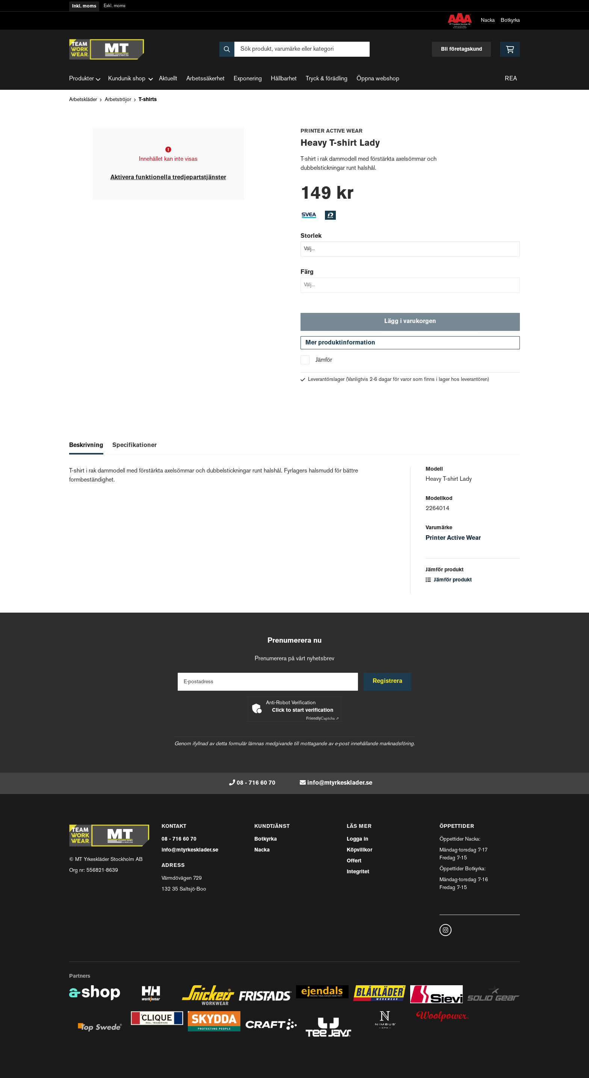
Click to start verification (302, 710)
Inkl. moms (84, 6)
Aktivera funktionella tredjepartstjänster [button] (168, 177)
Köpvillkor (359, 850)
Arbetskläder (83, 99)
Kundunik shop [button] (130, 79)
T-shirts (148, 99)
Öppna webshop (377, 79)
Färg (307, 272)
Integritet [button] (358, 872)
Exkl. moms (114, 6)
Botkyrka (510, 20)
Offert (354, 861)
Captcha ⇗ (322, 718)
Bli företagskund (461, 49)
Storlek (311, 236)
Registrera (388, 681)
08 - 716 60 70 (256, 783)
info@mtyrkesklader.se (339, 783)
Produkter (85, 79)
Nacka (488, 20)
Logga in (357, 839)
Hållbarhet (284, 79)
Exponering (248, 79)
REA (511, 79)
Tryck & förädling (326, 79)
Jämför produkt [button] (449, 580)
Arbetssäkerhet (205, 79)
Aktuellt (168, 79)
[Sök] (294, 49)
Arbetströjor (118, 99)
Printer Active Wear (453, 539)
